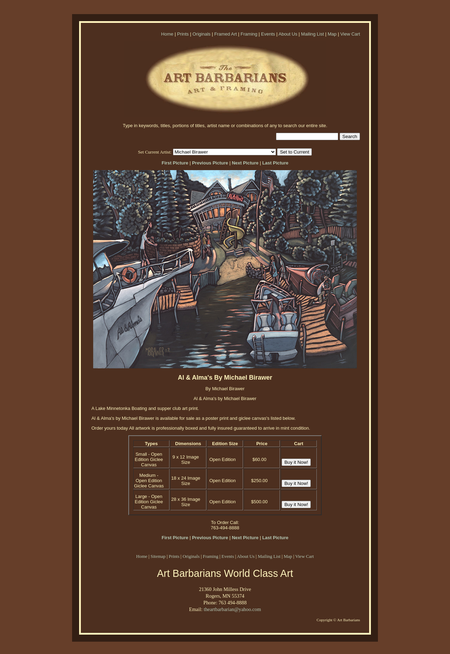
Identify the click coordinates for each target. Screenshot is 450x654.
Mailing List (312, 34)
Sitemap (158, 556)
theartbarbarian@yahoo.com (232, 609)
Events (268, 34)
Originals (201, 34)
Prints (183, 34)
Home (167, 34)
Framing (248, 34)
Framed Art (225, 34)
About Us (287, 34)
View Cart (350, 34)
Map (332, 34)
